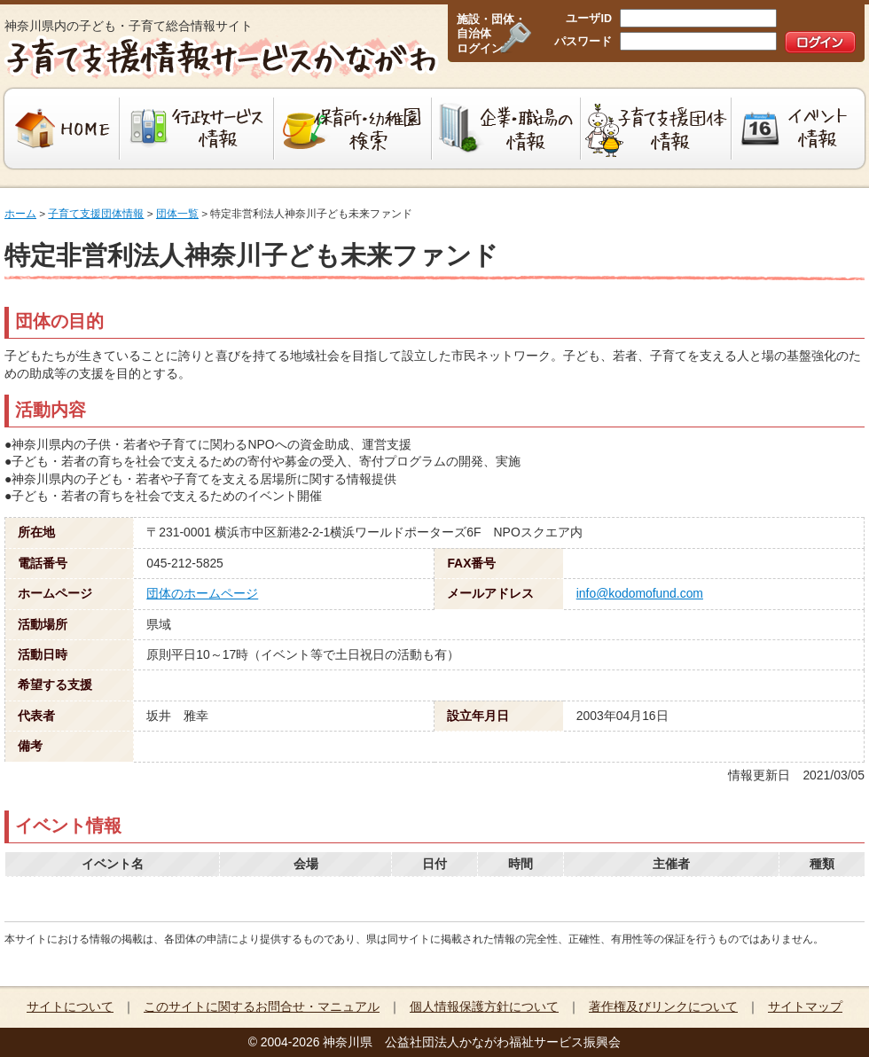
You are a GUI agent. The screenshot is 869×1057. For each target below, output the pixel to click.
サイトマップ (805, 1006)
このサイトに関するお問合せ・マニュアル (262, 1006)
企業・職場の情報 (506, 128)
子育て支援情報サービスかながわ (219, 57)
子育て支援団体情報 (656, 128)
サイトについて (70, 1006)
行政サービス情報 (197, 128)
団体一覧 (177, 213)
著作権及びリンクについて (663, 1006)
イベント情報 (800, 128)
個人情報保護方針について (484, 1006)
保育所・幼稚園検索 (353, 128)
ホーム (20, 213)
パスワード (583, 41)
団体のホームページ (202, 593)
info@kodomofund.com (639, 593)
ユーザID (589, 18)
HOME (60, 128)
